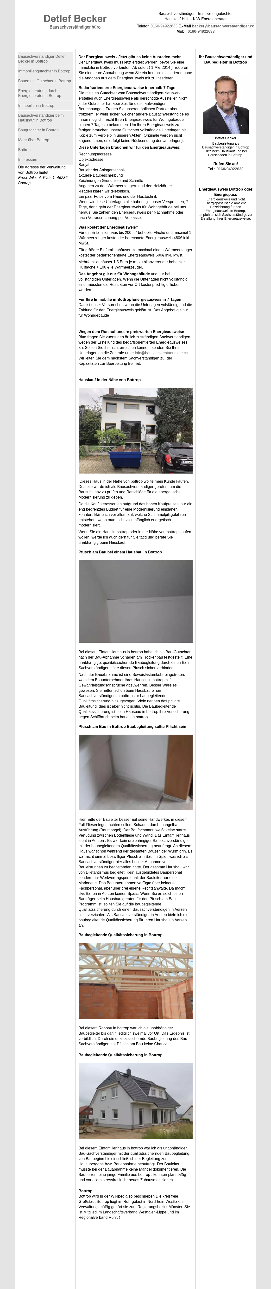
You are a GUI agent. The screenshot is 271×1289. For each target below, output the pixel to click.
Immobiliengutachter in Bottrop (44, 71)
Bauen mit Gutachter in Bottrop (44, 81)
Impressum (27, 160)
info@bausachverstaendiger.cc (161, 353)
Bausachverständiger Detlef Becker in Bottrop (42, 58)
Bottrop (24, 150)
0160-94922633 (164, 26)
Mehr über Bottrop (33, 140)
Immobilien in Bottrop (36, 105)
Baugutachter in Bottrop (38, 130)
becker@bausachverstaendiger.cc (223, 26)
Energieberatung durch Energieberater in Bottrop (39, 93)
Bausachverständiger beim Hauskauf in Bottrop (41, 117)
